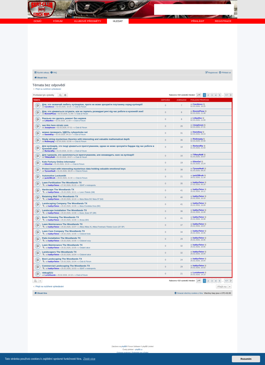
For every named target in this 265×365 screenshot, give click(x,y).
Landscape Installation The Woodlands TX (64, 210)
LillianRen (49, 121)
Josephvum (50, 128)
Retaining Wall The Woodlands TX (60, 196)
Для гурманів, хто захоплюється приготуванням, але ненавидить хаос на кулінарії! (88, 155)
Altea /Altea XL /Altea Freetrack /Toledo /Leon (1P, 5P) (102, 227)
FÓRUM (58, 21)
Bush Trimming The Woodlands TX (60, 217)
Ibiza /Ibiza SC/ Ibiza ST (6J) (91, 199)
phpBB (123, 346)
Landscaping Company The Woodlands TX (64, 203)
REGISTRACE (223, 21)
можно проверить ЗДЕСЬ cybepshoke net (65, 132)
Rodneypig (49, 141)
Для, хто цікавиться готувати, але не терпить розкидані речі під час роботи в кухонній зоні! (92, 111)
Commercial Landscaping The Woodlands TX (66, 266)
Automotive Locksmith (54, 175)
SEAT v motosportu (88, 185)
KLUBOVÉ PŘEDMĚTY (87, 21)
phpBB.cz (138, 349)
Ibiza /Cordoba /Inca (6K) (90, 206)
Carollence (49, 107)
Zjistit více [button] (89, 358)
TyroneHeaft (50, 171)
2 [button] (208, 95)
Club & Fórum (80, 107)
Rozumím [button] (245, 359)
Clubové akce (85, 255)
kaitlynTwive (53, 185)
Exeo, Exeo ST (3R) (88, 213)
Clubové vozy (85, 241)
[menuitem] (53, 73)
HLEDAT (118, 21)
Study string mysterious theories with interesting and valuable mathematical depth (86, 139)
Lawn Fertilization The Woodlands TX (61, 182)
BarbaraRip (50, 151)
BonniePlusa (50, 114)
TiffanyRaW (50, 157)
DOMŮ (37, 21)
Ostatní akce (85, 248)
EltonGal (48, 164)
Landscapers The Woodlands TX (59, 252)
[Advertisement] (194, 9)
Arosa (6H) (84, 220)
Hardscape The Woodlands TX (58, 189)
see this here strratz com (55, 125)
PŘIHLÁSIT (197, 21)
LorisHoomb (50, 275)
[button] (198, 95)
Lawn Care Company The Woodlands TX (63, 231)
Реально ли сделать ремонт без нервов (64, 118)
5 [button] (219, 95)
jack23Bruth (50, 178)
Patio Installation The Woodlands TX (61, 238)
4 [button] (215, 95)
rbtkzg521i (47, 272)
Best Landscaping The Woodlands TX (62, 259)
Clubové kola (85, 234)
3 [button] (212, 95)
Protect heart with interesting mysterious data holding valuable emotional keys (84, 168)
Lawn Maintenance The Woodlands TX (62, 224)
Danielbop (49, 134)
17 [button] (226, 95)
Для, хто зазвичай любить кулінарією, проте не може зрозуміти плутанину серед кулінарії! (92, 104)
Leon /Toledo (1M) (87, 192)
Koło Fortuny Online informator (58, 162)
